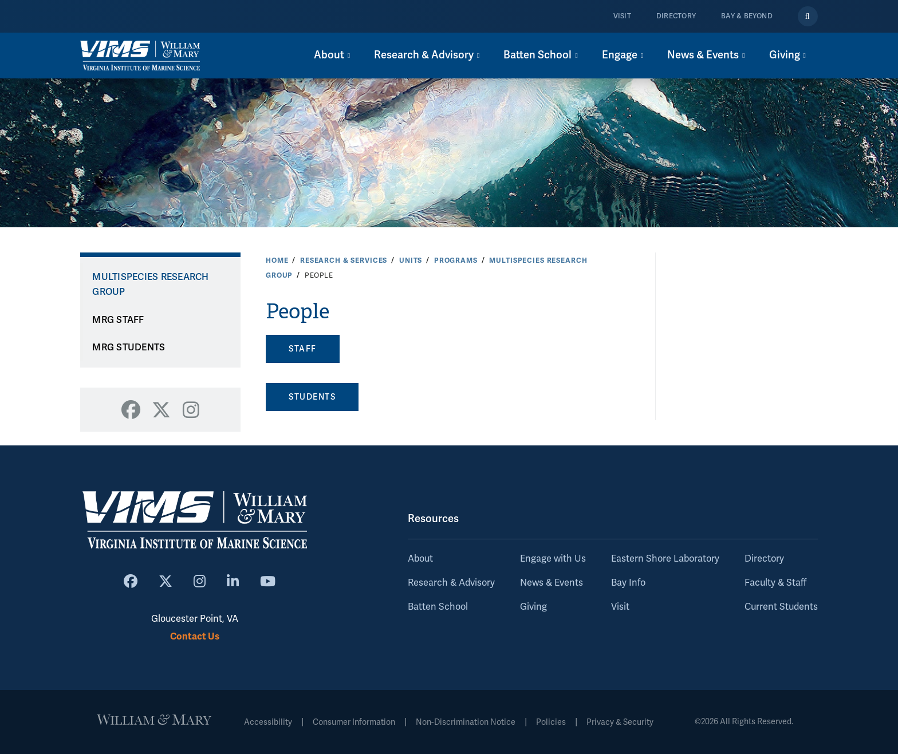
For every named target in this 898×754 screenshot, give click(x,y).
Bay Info (628, 583)
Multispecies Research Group (150, 284)
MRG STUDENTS (128, 347)
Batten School (438, 607)
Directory (676, 16)
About (420, 558)
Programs (456, 260)
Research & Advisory (451, 583)
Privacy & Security (619, 722)
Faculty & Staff (775, 583)
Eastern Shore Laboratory (665, 558)
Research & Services (343, 260)
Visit (622, 16)
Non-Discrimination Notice (465, 722)
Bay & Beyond (747, 16)
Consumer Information (354, 722)
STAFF (303, 349)
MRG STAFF (118, 320)
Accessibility (268, 722)
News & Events (551, 583)
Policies (551, 722)
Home (277, 260)
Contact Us (194, 636)
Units (410, 260)
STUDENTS (312, 397)
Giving (533, 607)
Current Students (781, 607)
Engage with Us (553, 558)
